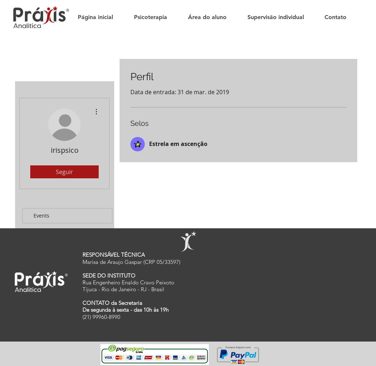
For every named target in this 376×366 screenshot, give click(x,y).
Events (41, 215)
